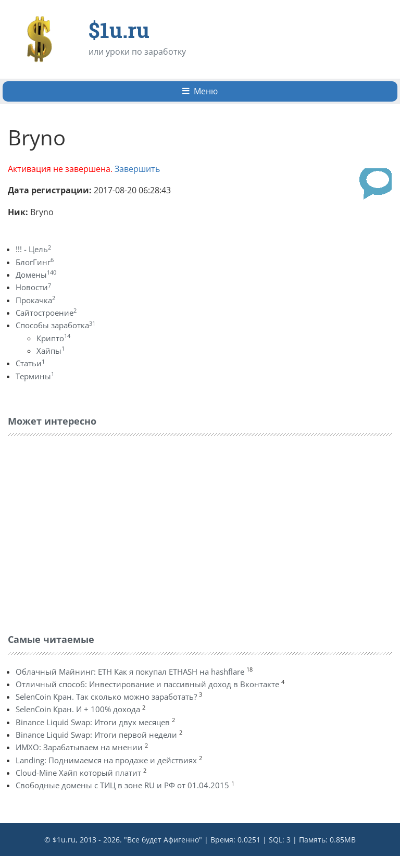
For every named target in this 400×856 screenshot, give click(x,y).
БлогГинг (35, 262)
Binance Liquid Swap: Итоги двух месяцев (93, 722)
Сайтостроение (46, 312)
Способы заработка (55, 325)
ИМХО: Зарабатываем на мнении (79, 747)
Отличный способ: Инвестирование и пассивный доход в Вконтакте (147, 684)
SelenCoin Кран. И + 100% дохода (78, 709)
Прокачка (35, 300)
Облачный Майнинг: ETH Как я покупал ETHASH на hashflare (130, 671)
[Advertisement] (86, 532)
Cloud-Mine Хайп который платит (78, 772)
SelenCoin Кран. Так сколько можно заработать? (106, 696)
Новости (33, 287)
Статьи (30, 363)
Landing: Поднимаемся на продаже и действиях (106, 760)
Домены (36, 274)
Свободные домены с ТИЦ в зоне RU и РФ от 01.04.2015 (122, 785)
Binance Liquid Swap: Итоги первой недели (96, 734)
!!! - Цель (33, 249)
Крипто (53, 338)
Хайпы (50, 350)
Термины (35, 376)
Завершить (137, 169)
